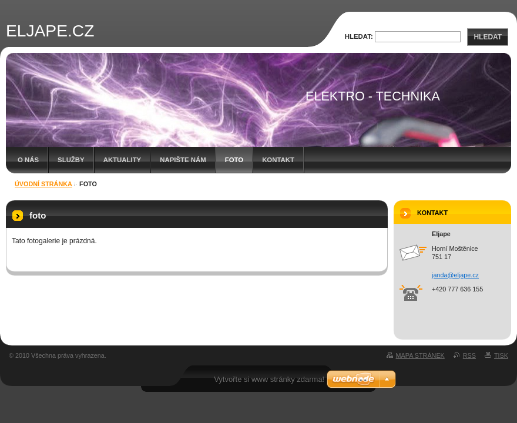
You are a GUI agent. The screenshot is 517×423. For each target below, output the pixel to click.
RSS (469, 355)
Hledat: (359, 36)
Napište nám (183, 159)
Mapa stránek (420, 355)
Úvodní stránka (43, 183)
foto (234, 159)
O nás (28, 159)
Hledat (488, 37)
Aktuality (122, 159)
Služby (71, 159)
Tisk (501, 355)
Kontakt (278, 159)
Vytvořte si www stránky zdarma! (269, 379)
